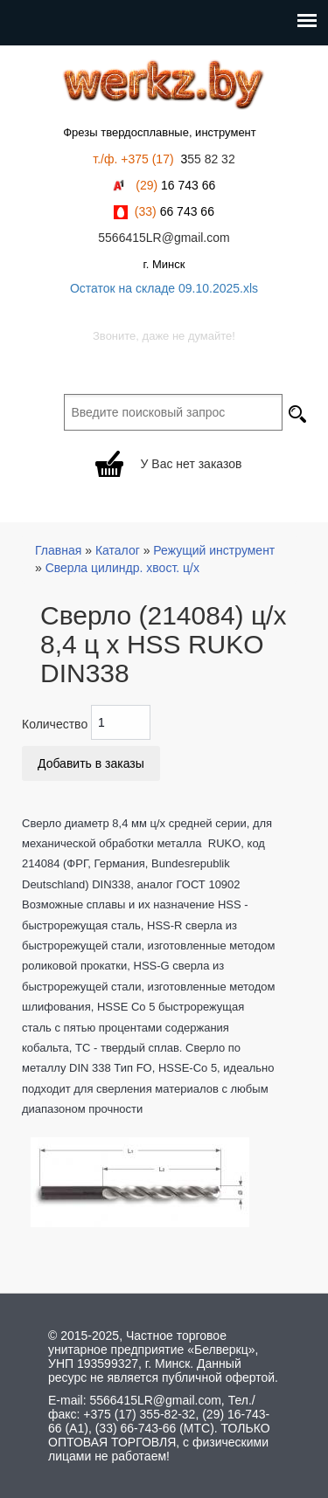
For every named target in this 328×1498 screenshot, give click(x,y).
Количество (54, 724)
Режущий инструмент (214, 550)
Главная (58, 550)
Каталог (117, 550)
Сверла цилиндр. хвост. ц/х (122, 568)
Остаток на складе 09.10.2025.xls (164, 288)
